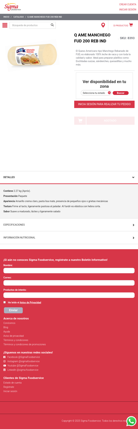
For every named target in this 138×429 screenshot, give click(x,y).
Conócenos (9, 323)
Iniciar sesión (10, 391)
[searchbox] (5, 294)
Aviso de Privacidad (30, 302)
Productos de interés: (14, 290)
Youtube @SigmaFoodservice (20, 365)
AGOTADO (110, 120)
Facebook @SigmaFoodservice (21, 357)
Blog (5, 327)
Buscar (120, 93)
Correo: (7, 277)
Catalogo (18, 17)
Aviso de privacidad (13, 335)
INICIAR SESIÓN (127, 9)
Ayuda (6, 331)
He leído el (24, 302)
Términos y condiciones (15, 340)
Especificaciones (14, 224)
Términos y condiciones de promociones (24, 344)
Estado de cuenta (12, 382)
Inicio (6, 17)
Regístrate (8, 387)
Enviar (13, 310)
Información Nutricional (19, 237)
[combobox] (69, 295)
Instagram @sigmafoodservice (21, 361)
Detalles (9, 177)
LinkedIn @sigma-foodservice (20, 369)
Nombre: (8, 265)
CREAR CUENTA (127, 4)
